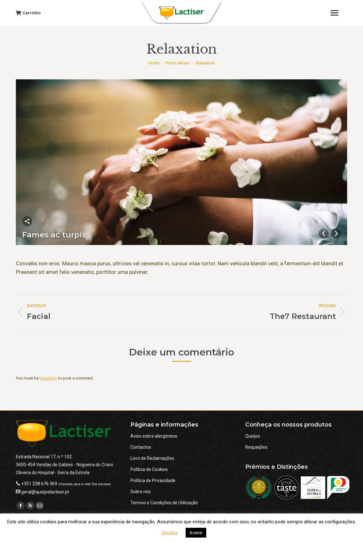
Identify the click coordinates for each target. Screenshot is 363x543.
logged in (48, 378)
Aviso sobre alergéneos (153, 436)
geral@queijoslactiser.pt (45, 491)
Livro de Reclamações (152, 458)
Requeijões (256, 447)
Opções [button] (170, 532)
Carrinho (28, 13)
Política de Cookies (149, 469)
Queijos (252, 436)
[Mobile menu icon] (337, 13)
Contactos (140, 447)
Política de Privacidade (152, 480)
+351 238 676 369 (39, 483)
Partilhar (27, 221)
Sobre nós (140, 491)
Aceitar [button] (195, 532)
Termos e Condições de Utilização (164, 502)
